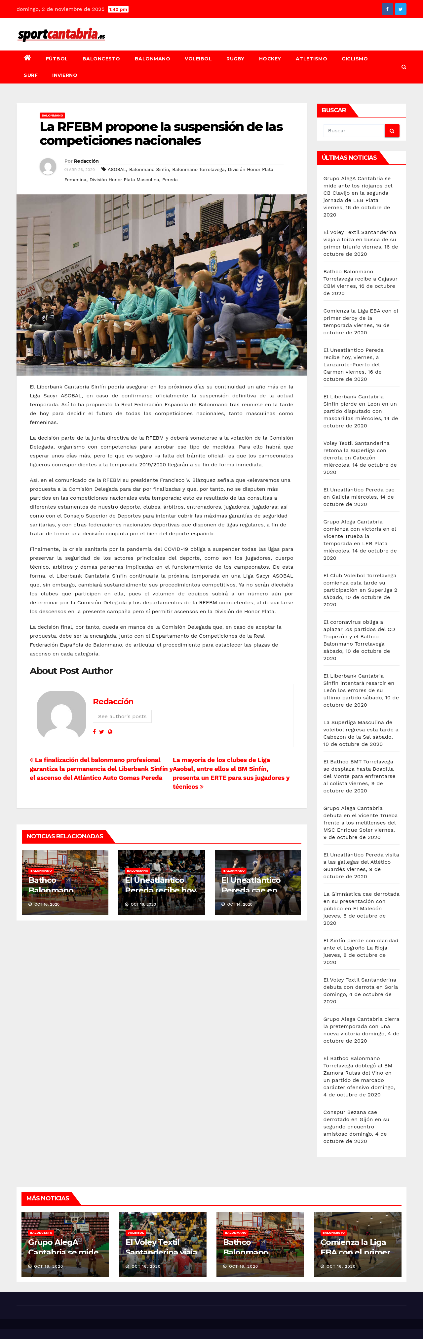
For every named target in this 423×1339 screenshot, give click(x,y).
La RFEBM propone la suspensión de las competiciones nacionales (161, 133)
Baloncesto (101, 59)
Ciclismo (355, 59)
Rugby (235, 59)
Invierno (64, 75)
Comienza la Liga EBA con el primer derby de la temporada (361, 318)
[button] (404, 67)
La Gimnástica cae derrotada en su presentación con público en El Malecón (362, 901)
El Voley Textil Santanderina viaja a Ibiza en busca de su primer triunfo (360, 239)
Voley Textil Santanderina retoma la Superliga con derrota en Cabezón (357, 450)
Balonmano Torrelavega (198, 169)
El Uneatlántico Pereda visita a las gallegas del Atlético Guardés (361, 862)
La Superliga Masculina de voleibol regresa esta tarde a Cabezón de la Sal (361, 729)
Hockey (270, 59)
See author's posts (122, 716)
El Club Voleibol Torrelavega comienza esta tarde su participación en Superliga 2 (361, 582)
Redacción (86, 161)
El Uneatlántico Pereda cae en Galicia (251, 890)
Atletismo (311, 59)
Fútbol (57, 59)
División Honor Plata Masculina (124, 179)
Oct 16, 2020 (48, 1266)
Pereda (170, 179)
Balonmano (153, 59)
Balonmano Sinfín (149, 169)
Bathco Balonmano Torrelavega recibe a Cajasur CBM (361, 278)
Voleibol (198, 59)
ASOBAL (117, 169)
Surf (31, 75)
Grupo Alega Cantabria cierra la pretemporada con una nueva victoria (362, 1026)
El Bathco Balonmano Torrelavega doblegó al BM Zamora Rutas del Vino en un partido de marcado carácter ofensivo (358, 1072)
